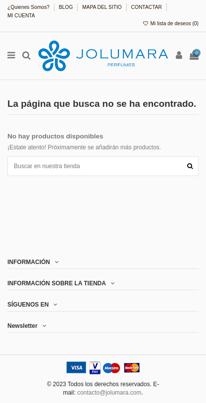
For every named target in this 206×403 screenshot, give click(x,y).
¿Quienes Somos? (29, 7)
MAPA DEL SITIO (102, 7)
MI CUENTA (21, 15)
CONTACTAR (147, 7)
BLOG (66, 7)
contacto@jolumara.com (109, 392)
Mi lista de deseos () (170, 23)
